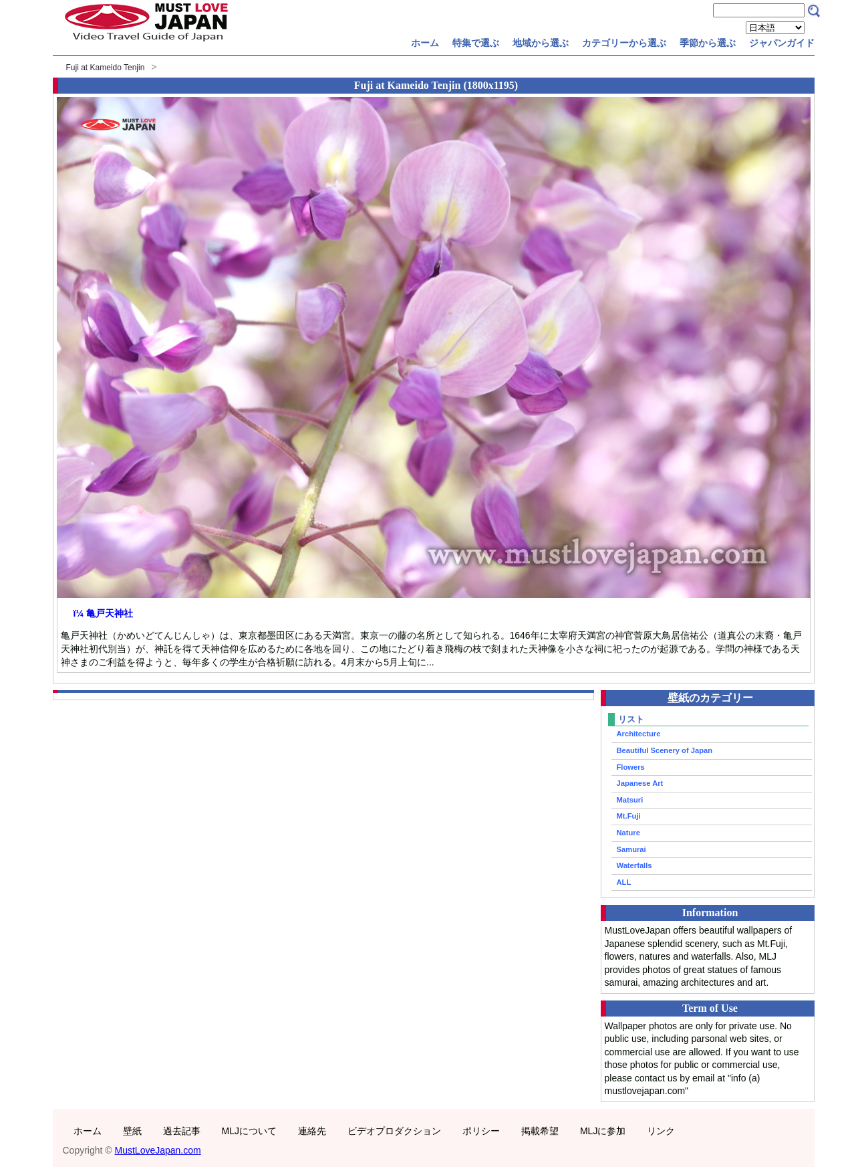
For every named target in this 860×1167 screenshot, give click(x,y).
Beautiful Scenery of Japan (665, 750)
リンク (661, 1131)
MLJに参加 (602, 1131)
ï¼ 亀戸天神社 (103, 613)
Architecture (639, 734)
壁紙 (132, 1131)
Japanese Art (640, 783)
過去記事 (181, 1131)
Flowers (631, 767)
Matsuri (630, 800)
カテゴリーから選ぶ (624, 42)
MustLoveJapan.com (158, 1150)
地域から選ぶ (541, 42)
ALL (624, 882)
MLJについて (249, 1131)
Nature (628, 833)
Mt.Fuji (629, 816)
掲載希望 (540, 1131)
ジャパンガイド (782, 42)
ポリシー (481, 1131)
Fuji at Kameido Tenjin (105, 67)
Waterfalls (634, 865)
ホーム (425, 42)
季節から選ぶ (708, 42)
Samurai (631, 849)
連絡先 (312, 1131)
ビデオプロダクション (394, 1131)
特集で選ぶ (475, 42)
